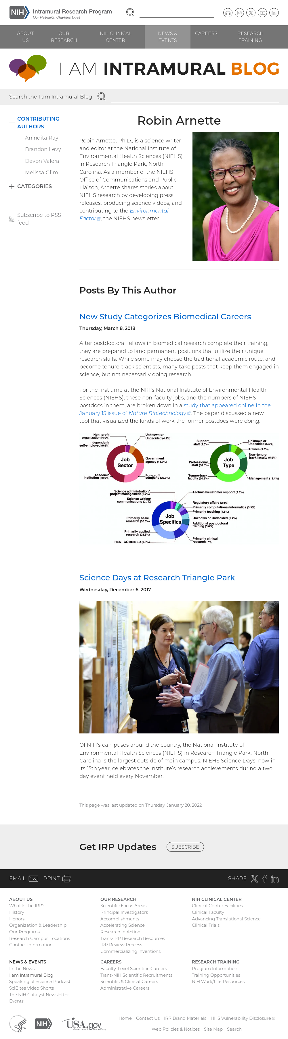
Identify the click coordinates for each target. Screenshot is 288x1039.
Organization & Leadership (37, 925)
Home (125, 1018)
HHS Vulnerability (243, 1018)
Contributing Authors (38, 123)
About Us (25, 36)
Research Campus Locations (39, 938)
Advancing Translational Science (226, 919)
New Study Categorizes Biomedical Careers (165, 316)
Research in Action (120, 931)
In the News (22, 968)
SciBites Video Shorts (31, 988)
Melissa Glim (41, 172)
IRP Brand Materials (185, 1018)
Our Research (64, 36)
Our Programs (24, 931)
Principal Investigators (124, 912)
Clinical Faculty (208, 912)
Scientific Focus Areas (123, 905)
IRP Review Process (121, 944)
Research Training (250, 36)
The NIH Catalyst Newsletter (39, 994)
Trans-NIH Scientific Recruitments (136, 975)
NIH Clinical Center (115, 36)
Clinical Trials (206, 925)
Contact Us (148, 1018)
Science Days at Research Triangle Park (157, 577)
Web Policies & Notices (176, 1029)
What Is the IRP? (27, 905)
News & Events (167, 36)
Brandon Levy (43, 149)
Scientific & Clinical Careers (129, 981)
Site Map (213, 1029)
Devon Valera (42, 161)
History (16, 912)
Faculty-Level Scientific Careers (133, 968)
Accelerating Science (122, 925)
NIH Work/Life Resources (218, 981)
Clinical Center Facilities (217, 905)
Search (234, 1029)
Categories (34, 186)
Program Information (214, 968)
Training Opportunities (216, 975)
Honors (16, 919)
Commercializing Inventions (130, 951)
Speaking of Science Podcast (39, 981)
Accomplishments (119, 919)
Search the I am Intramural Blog (50, 97)
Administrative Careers (124, 988)
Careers (206, 33)
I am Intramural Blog (31, 975)
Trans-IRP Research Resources (132, 938)
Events (16, 1001)
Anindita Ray (41, 138)
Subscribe (185, 847)
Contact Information (31, 944)
